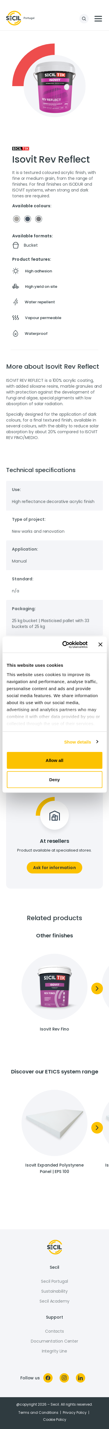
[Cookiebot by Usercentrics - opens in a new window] (64, 644)
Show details (77, 741)
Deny (54, 779)
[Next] (97, 988)
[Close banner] (100, 645)
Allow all (54, 760)
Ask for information (54, 868)
